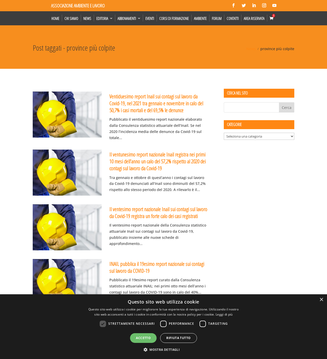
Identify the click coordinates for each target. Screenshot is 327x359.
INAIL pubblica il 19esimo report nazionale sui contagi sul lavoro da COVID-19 (156, 267)
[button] (163, 350)
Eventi (149, 18)
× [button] (321, 300)
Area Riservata (254, 18)
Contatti (233, 18)
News (87, 18)
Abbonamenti (127, 18)
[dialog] (163, 326)
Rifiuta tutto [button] (178, 338)
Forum (216, 18)
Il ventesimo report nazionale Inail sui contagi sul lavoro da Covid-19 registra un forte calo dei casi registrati (158, 213)
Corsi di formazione (174, 18)
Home (55, 18)
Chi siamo (71, 18)
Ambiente (200, 18)
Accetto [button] (143, 338)
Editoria (102, 18)
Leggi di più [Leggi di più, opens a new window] (224, 314)
